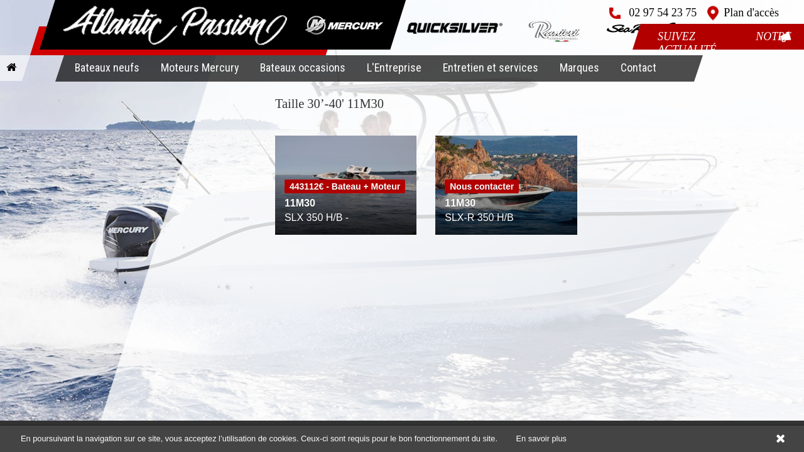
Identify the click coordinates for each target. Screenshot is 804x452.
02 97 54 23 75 (663, 12)
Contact (638, 67)
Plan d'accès (751, 12)
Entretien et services (490, 67)
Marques (579, 67)
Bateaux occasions (302, 67)
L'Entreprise (394, 67)
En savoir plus (541, 438)
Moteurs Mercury (200, 67)
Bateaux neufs (107, 67)
